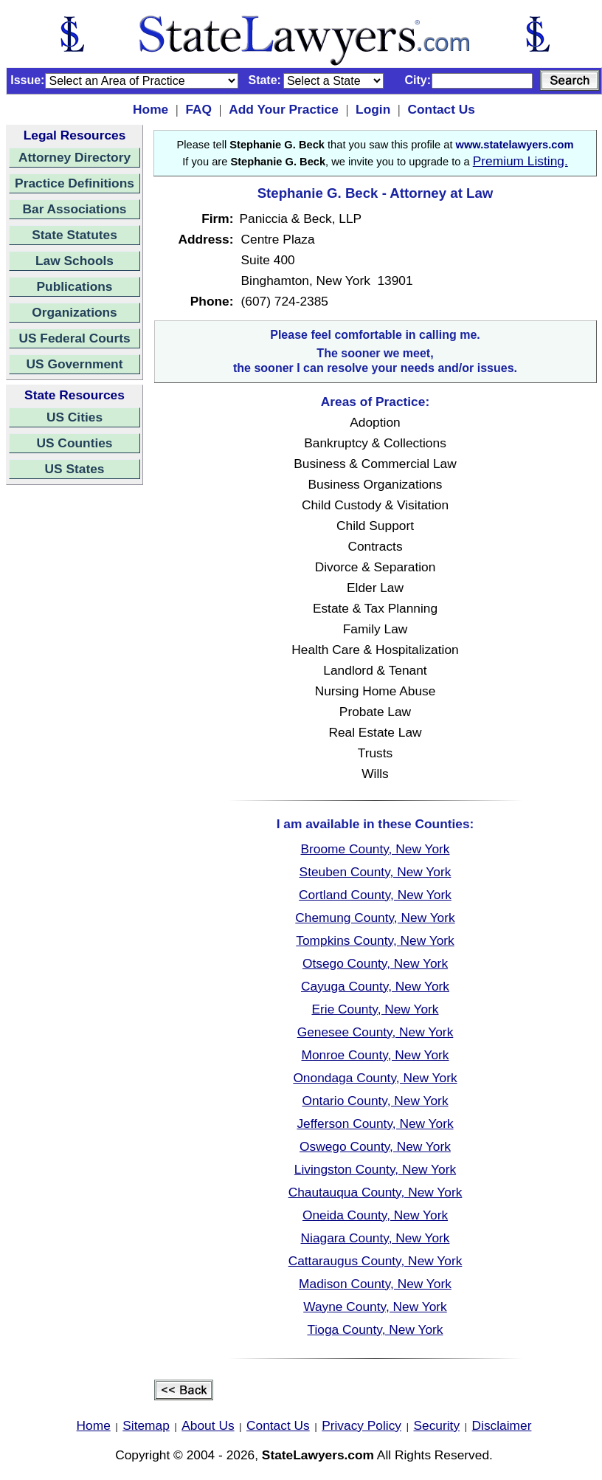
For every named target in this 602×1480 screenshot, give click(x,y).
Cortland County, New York (375, 894)
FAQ (198, 109)
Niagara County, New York (375, 1238)
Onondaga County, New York (375, 1077)
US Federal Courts (74, 338)
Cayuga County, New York (375, 986)
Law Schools (74, 260)
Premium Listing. (520, 161)
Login (373, 109)
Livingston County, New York (375, 1169)
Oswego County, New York (375, 1146)
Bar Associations (75, 209)
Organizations (74, 312)
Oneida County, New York (375, 1215)
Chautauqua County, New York (375, 1192)
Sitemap (146, 1425)
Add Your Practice (284, 109)
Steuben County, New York (376, 871)
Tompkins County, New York (375, 940)
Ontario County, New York (375, 1100)
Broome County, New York (375, 848)
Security (437, 1425)
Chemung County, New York (374, 917)
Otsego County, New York (375, 963)
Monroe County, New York (375, 1054)
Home (150, 109)
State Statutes (74, 234)
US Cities (74, 417)
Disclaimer (502, 1425)
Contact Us (440, 109)
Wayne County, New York (375, 1306)
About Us (207, 1425)
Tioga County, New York (375, 1329)
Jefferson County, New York (375, 1123)
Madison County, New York (375, 1283)
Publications (74, 286)
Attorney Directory (74, 157)
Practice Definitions (74, 183)
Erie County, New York (374, 1009)
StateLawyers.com (318, 1455)
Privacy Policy (361, 1425)
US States (75, 468)
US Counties (74, 443)
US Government (75, 364)
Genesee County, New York (375, 1032)
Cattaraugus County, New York (375, 1260)
